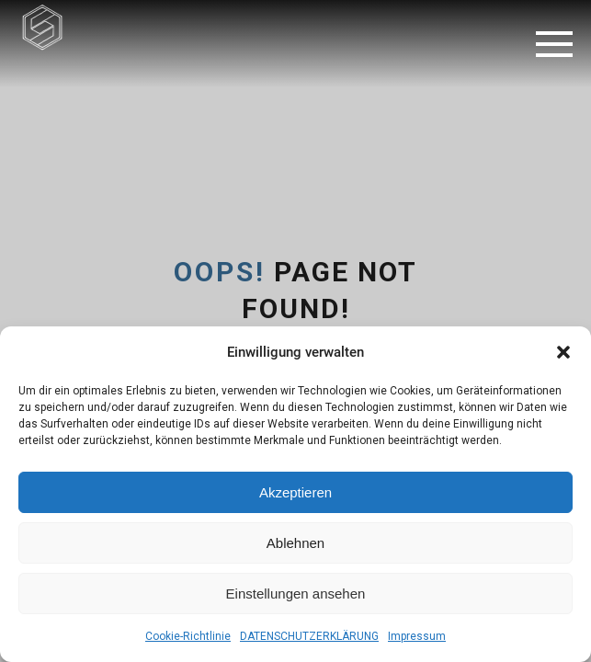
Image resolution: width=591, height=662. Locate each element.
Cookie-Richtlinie (188, 636)
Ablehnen (295, 543)
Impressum (417, 636)
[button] (563, 352)
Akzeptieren (295, 492)
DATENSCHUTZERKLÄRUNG (309, 636)
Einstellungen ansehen (296, 593)
